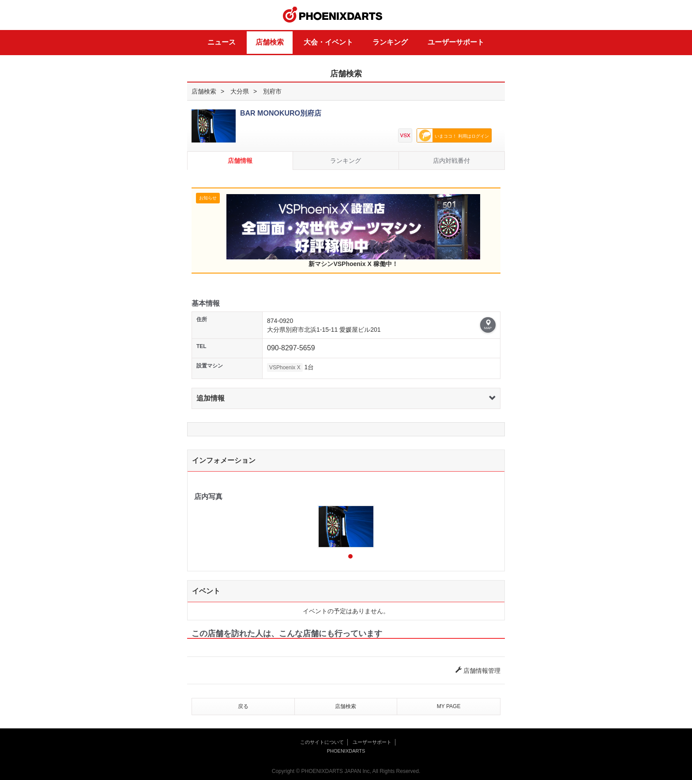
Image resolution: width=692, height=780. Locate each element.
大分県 (239, 91)
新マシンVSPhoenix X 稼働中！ (353, 230)
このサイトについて (322, 742)
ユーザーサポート (456, 42)
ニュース (221, 42)
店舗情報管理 (477, 670)
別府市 (272, 91)
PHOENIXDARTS (333, 15)
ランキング (390, 42)
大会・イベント (328, 42)
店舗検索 (270, 42)
